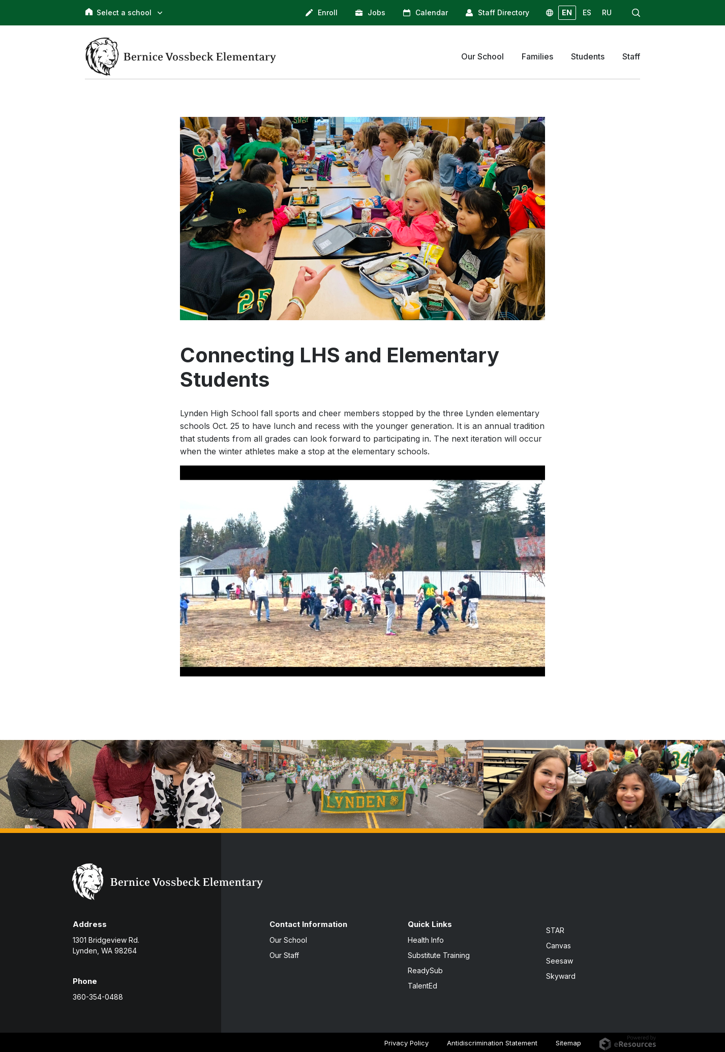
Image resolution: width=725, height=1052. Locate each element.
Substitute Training (439, 955)
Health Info (426, 940)
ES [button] (587, 12)
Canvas (558, 945)
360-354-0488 (98, 997)
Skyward (561, 976)
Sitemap (568, 1043)
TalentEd (422, 985)
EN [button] (567, 12)
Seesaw (559, 960)
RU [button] (607, 12)
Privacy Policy (406, 1043)
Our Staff (284, 955)
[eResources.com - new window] (627, 1042)
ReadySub (425, 970)
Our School (288, 940)
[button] (636, 12)
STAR (555, 930)
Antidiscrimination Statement (492, 1043)
